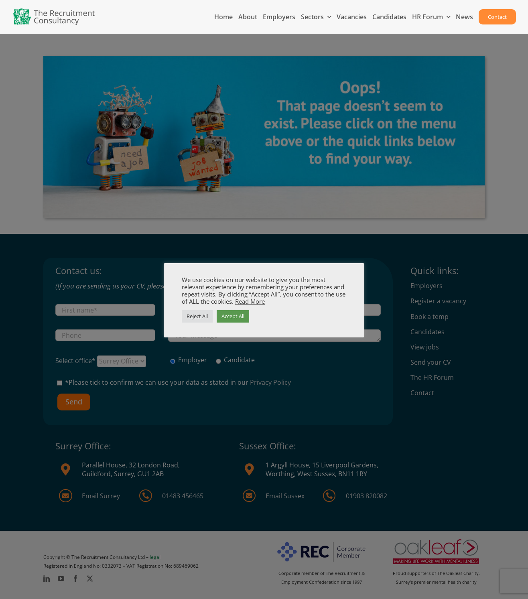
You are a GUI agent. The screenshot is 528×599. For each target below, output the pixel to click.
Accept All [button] (232, 316)
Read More (250, 301)
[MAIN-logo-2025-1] (54, 11)
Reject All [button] (197, 316)
